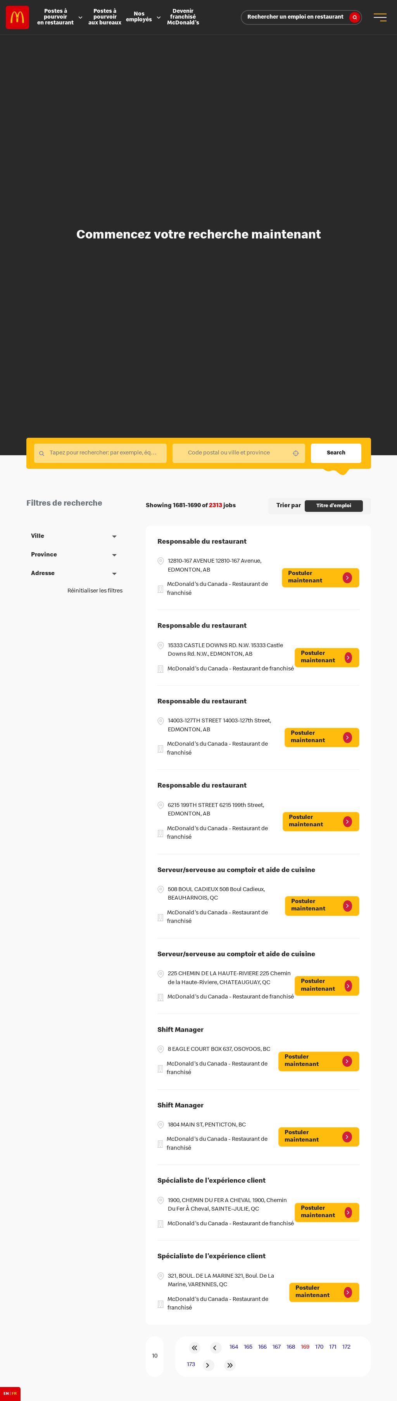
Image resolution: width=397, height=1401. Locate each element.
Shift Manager (180, 1030)
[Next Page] (208, 1365)
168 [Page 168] (291, 1347)
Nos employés (144, 17)
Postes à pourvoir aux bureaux (104, 17)
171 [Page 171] (333, 1347)
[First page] (194, 1348)
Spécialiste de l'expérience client (211, 1181)
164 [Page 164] (234, 1347)
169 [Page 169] (305, 1347)
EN (6, 1394)
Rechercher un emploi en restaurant (303, 17)
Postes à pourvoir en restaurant (60, 17)
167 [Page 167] (277, 1347)
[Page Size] (155, 1356)
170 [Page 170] (319, 1347)
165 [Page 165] (248, 1347)
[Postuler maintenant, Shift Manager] (318, 1061)
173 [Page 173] (191, 1365)
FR (14, 1394)
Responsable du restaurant (202, 542)
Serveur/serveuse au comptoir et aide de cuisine (236, 870)
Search (336, 453)
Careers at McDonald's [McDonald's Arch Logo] (17, 17)
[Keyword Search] (100, 453)
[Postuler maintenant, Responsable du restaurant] (320, 577)
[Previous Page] (216, 1348)
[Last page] (230, 1365)
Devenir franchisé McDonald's (183, 17)
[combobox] (239, 453)
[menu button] (379, 17)
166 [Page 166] (262, 1347)
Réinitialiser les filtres (95, 591)
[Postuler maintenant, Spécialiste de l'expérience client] (327, 1212)
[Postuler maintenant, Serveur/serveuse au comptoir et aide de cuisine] (322, 906)
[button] (296, 453)
